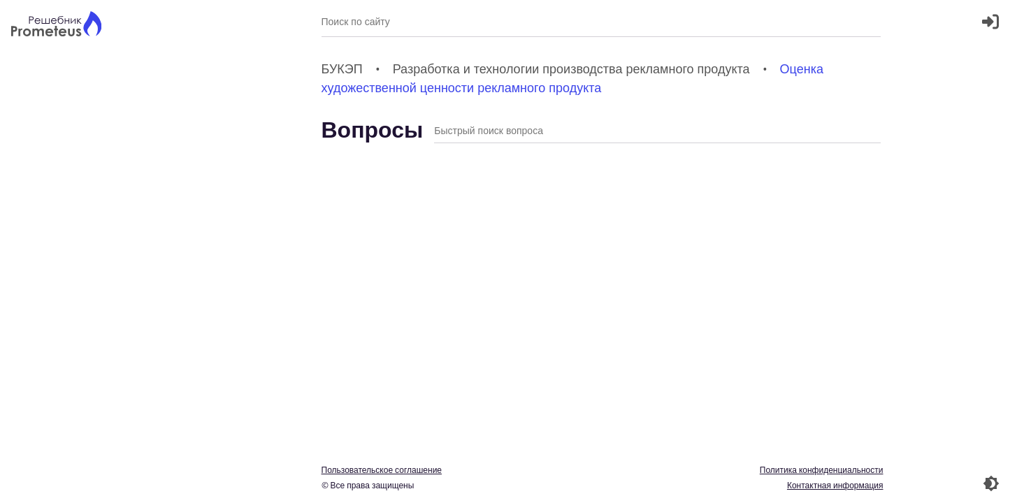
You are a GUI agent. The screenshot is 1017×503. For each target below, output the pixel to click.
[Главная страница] (56, 25)
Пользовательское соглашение (382, 470)
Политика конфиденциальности (821, 470)
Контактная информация (835, 485)
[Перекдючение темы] (991, 483)
